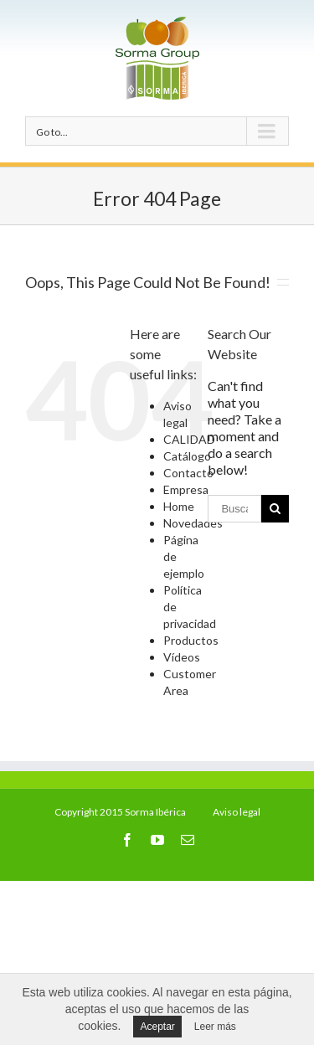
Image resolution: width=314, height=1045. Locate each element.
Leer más (215, 1026)
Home (178, 506)
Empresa (185, 489)
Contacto (188, 473)
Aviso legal (236, 812)
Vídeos (181, 657)
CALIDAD (189, 439)
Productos (191, 640)
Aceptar (157, 1026)
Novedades (193, 523)
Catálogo (187, 456)
